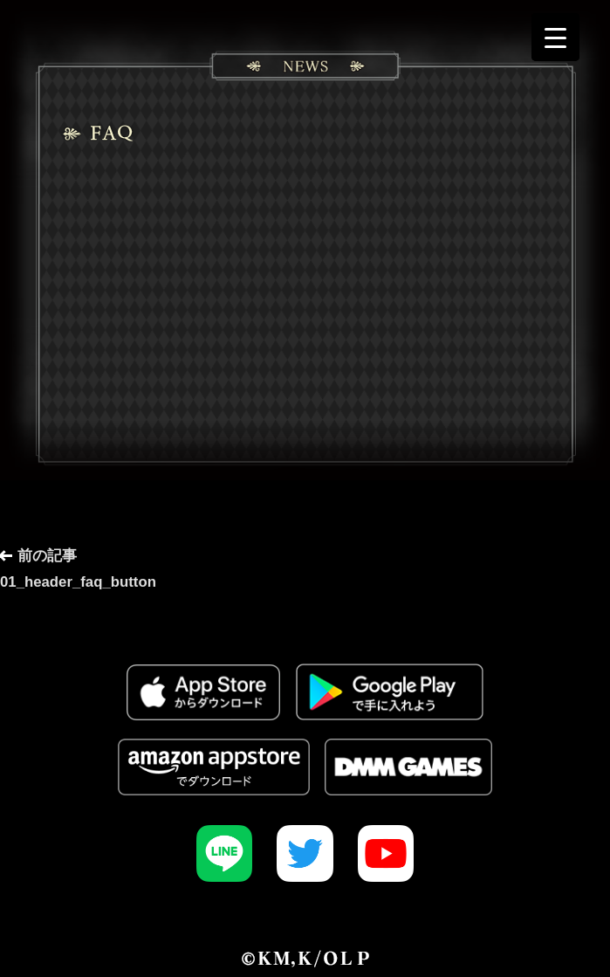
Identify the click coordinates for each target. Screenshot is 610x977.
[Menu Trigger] (555, 37)
